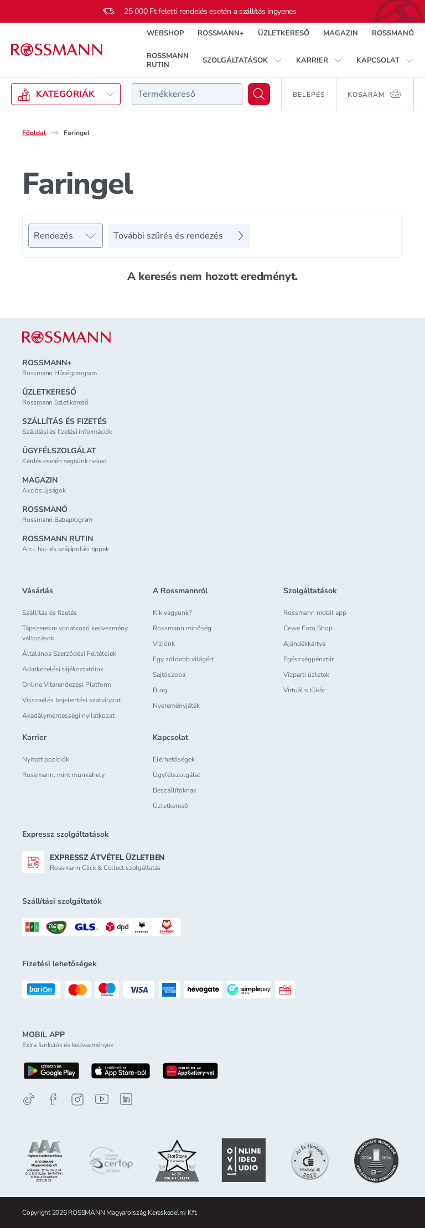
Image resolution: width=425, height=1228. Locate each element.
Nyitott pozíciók (45, 759)
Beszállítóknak (174, 790)
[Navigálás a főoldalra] (56, 49)
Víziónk (164, 643)
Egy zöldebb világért (183, 659)
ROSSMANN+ (221, 33)
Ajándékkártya (304, 643)
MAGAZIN (340, 33)
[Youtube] (101, 1099)
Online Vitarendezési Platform (66, 684)
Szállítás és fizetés (49, 612)
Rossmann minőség (182, 628)
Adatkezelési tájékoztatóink (62, 669)
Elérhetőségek (174, 759)
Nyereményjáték (176, 705)
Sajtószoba (169, 674)
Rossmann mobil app (314, 612)
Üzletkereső (170, 805)
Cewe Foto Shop (308, 628)
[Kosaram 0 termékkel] (375, 94)
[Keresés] (259, 94)
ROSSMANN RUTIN (168, 60)
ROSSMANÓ (393, 33)
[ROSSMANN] (66, 337)
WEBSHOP (165, 33)
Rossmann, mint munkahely (63, 774)
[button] (242, 60)
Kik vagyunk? (172, 612)
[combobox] (187, 94)
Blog (160, 690)
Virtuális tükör (304, 690)
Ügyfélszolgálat (176, 774)
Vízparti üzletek (306, 674)
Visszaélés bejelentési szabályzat (71, 700)
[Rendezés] (65, 236)
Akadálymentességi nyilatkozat (68, 715)
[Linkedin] (126, 1099)
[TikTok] (28, 1099)
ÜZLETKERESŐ (283, 33)
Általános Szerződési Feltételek (69, 653)
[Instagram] (77, 1099)
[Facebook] (53, 1099)
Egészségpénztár (308, 659)
